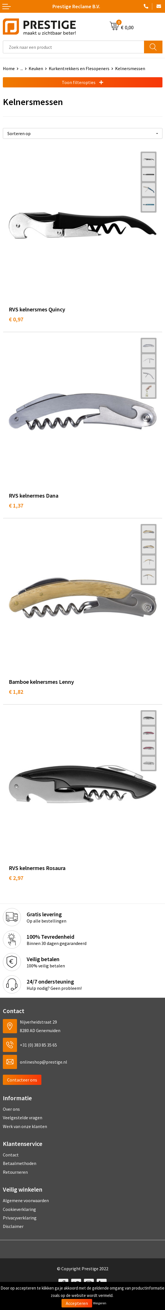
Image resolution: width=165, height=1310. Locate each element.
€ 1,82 (16, 691)
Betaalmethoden (19, 1163)
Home (9, 68)
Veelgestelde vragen (22, 1117)
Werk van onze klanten (25, 1126)
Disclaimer (13, 1226)
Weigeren (99, 1303)
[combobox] (73, 47)
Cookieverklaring (19, 1209)
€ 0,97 (16, 319)
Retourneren (15, 1172)
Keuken (36, 68)
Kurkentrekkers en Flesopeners (79, 68)
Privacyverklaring (20, 1218)
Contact (11, 1155)
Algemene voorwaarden (26, 1200)
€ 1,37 (16, 505)
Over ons (11, 1109)
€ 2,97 (16, 877)
